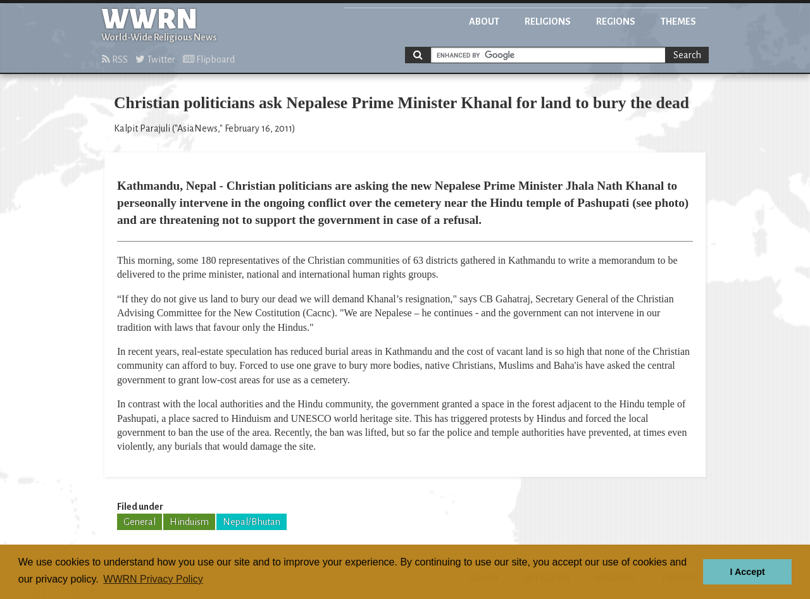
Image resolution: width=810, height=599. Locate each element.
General (139, 522)
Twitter (155, 59)
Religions (548, 21)
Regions (615, 21)
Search (687, 55)
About (484, 21)
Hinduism (189, 522)
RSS (115, 59)
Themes (678, 21)
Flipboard (209, 59)
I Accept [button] (747, 572)
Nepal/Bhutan (251, 522)
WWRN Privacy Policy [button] (152, 579)
